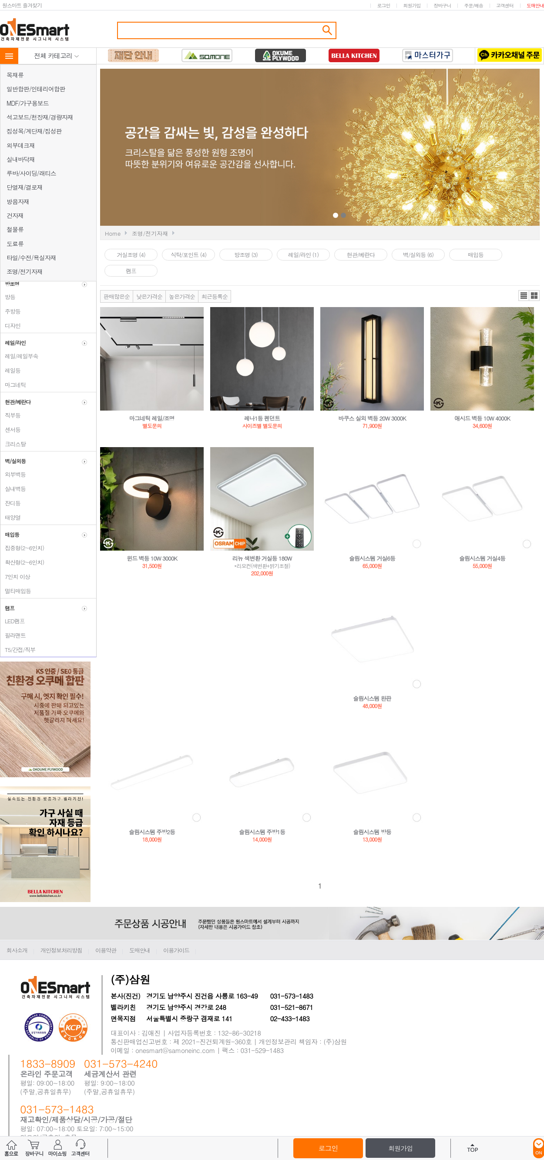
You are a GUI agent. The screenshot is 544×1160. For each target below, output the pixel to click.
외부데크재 (21, 145)
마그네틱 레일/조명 (152, 418)
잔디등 (10, 503)
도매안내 (535, 5)
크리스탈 (13, 444)
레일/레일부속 (19, 356)
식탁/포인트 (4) (188, 255)
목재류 (15, 74)
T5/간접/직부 (17, 649)
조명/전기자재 (25, 271)
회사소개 (17, 950)
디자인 (10, 325)
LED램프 (12, 621)
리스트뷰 (523, 295)
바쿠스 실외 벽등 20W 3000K (372, 418)
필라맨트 (13, 635)
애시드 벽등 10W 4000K (482, 418)
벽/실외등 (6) (418, 255)
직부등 (10, 415)
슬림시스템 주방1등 (262, 832)
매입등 (476, 255)
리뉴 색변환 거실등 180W (262, 558)
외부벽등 (13, 474)
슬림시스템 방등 (372, 832)
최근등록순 (214, 296)
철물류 (15, 229)
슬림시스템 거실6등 (372, 558)
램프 (131, 271)
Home (113, 233)
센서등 (10, 429)
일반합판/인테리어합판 (36, 88)
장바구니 (442, 5)
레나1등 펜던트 (262, 418)
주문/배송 (473, 5)
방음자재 (18, 201)
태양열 (10, 517)
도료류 (15, 243)
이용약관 (105, 950)
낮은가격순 (149, 296)
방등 (7, 297)
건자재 (15, 215)
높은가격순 (182, 296)
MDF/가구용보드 (28, 103)
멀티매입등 (15, 591)
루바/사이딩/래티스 (31, 173)
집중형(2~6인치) (22, 548)
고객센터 (505, 5)
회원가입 (411, 5)
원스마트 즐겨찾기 (22, 5)
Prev (255, 148)
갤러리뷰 (534, 295)
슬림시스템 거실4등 (482, 558)
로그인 (383, 5)
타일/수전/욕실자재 (31, 257)
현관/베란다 (361, 255)
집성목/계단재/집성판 (34, 131)
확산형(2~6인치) (22, 562)
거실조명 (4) (131, 255)
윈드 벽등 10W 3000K (152, 558)
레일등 (10, 370)
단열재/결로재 (25, 187)
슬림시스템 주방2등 (152, 832)
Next (425, 148)
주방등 (10, 311)
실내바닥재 (21, 159)
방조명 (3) (246, 255)
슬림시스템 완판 (372, 698)
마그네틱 (13, 385)
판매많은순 (117, 296)
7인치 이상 (15, 576)
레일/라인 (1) (303, 255)
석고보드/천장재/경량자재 (40, 117)
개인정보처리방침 (61, 950)
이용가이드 (176, 950)
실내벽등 (13, 489)
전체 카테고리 (56, 55)
